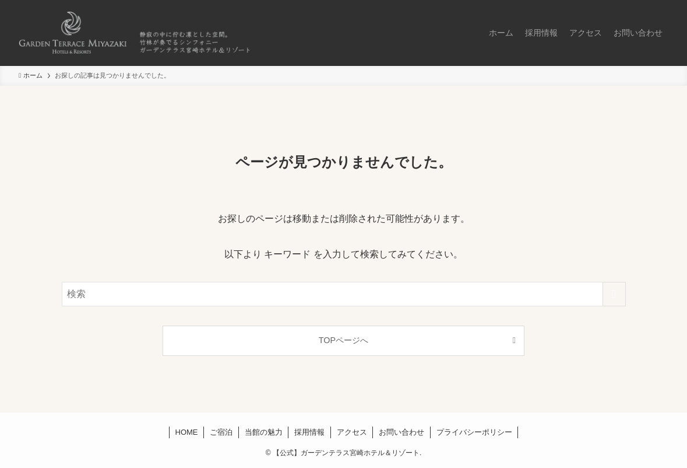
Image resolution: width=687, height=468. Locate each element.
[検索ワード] (344, 294)
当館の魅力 (264, 432)
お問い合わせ (401, 432)
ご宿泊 (221, 432)
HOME (186, 432)
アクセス (352, 432)
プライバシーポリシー (474, 432)
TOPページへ (343, 340)
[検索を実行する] (614, 294)
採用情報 (309, 432)
